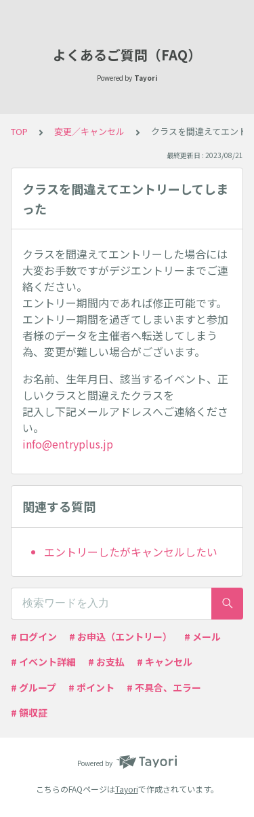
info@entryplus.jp (67, 444)
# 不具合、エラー (164, 687)
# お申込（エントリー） (120, 636)
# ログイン (34, 636)
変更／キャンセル (89, 131)
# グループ (33, 687)
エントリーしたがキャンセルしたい (130, 552)
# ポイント (91, 687)
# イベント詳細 (43, 661)
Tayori (126, 789)
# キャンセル (164, 661)
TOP (19, 131)
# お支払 (106, 661)
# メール (202, 636)
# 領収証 (29, 712)
